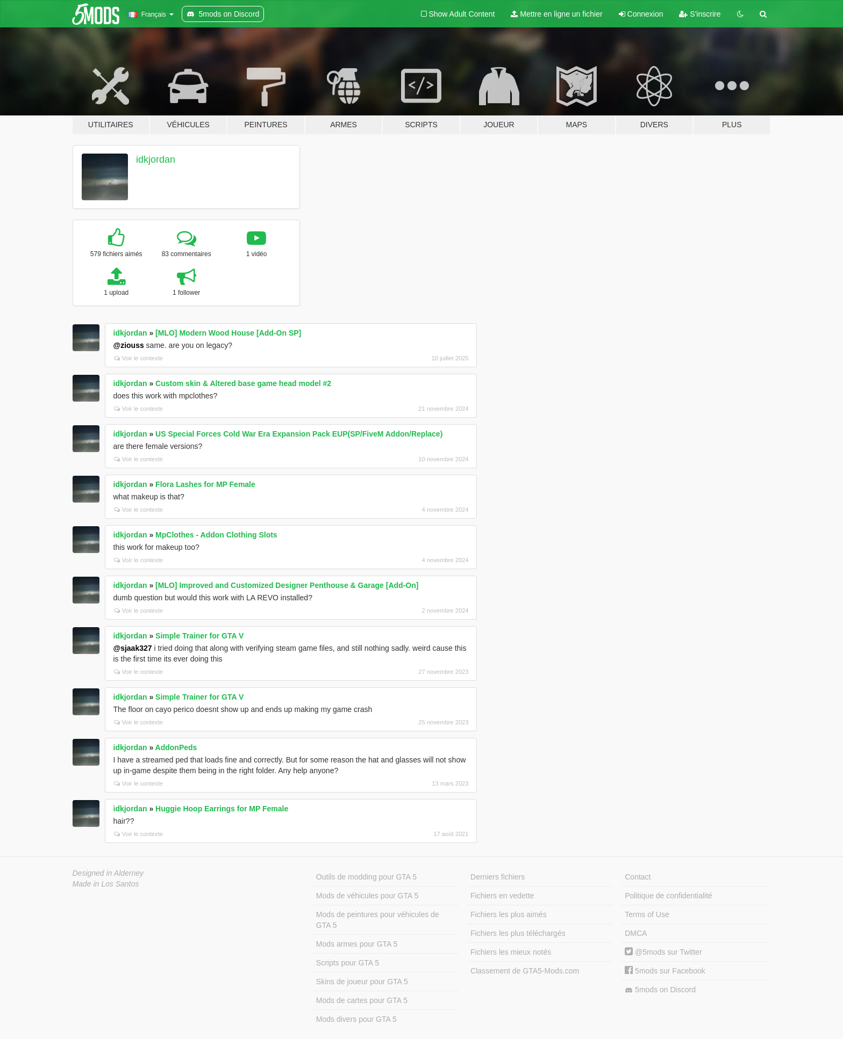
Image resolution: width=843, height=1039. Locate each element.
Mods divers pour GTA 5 (356, 1019)
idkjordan (155, 159)
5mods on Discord (660, 989)
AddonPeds (176, 747)
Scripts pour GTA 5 (347, 962)
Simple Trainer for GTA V (199, 635)
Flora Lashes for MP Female (205, 484)
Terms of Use (647, 914)
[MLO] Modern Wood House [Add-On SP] (228, 333)
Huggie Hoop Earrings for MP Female (221, 808)
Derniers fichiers (497, 877)
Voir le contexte (138, 358)
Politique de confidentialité (668, 895)
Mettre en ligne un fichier (556, 14)
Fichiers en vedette (502, 895)
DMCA (636, 933)
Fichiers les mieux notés (510, 952)
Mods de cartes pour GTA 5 (362, 1000)
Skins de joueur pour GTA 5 (362, 981)
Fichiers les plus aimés (508, 914)
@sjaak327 (132, 648)
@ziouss (128, 345)
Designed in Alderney (108, 873)
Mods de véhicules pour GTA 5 (367, 895)
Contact (638, 877)
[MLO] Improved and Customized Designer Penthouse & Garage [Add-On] (286, 585)
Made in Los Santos (106, 884)
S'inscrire (699, 14)
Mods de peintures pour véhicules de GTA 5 (377, 919)
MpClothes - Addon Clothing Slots (216, 535)
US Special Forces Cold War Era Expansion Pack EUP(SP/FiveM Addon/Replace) (298, 434)
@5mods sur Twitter (663, 952)
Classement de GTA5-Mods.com (524, 971)
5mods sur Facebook (665, 971)
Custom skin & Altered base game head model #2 (243, 383)
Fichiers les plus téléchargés (518, 933)
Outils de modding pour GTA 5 (366, 877)
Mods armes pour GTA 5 (356, 944)
